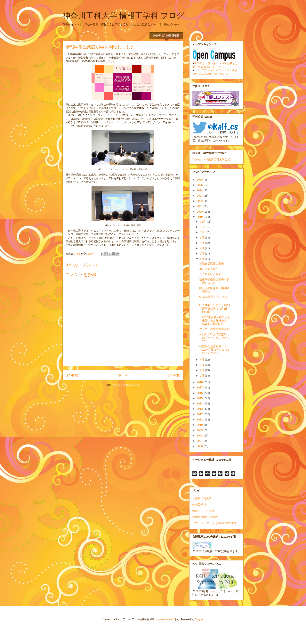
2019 (200, 216)
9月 (202, 237)
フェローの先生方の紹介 (214, 329)
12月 (203, 221)
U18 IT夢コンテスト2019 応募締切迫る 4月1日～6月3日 (214, 309)
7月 (202, 248)
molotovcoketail (165, 619)
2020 (200, 211)
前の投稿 (173, 375)
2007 (200, 440)
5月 (202, 258)
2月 (202, 370)
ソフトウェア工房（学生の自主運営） (215, 523)
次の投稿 (72, 375)
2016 (200, 393)
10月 (203, 232)
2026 (200, 179)
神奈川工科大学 (202, 498)
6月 (202, 253)
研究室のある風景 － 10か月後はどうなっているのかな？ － (214, 349)
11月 (203, 226)
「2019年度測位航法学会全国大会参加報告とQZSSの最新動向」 (214, 320)
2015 (200, 398)
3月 (202, 364)
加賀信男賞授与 (208, 268)
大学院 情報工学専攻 (205, 516)
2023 (200, 195)
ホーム (122, 375)
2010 (200, 424)
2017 (200, 387)
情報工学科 (199, 504)
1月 (202, 375)
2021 (200, 206)
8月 (202, 242)
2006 (200, 446)
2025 (200, 184)
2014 (200, 403)
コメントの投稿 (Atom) (126, 385)
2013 (200, 408)
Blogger (199, 619)
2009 (200, 430)
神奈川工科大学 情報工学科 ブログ (123, 15)
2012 (200, 414)
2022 (200, 200)
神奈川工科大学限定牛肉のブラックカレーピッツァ (214, 338)
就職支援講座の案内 (211, 263)
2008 (200, 435)
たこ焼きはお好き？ (211, 274)
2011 (200, 419)
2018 (200, 382)
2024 (200, 190)
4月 (202, 359)
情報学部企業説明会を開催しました (214, 281)
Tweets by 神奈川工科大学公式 (211, 159)
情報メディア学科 (203, 510)
